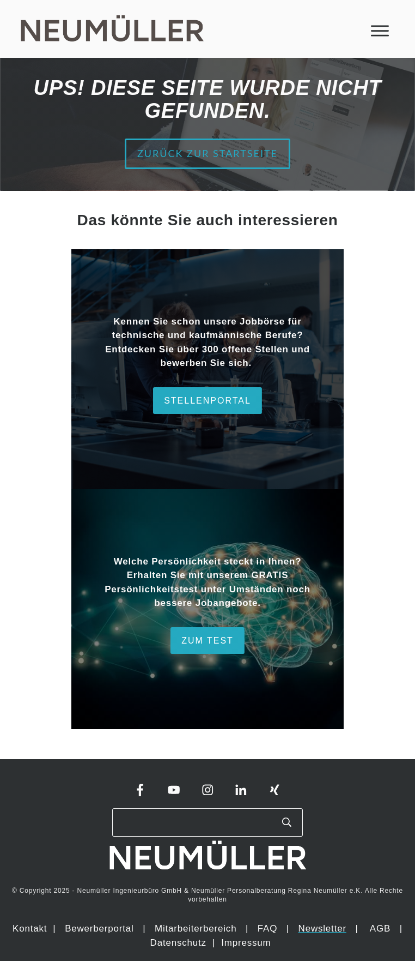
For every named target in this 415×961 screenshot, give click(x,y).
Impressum (246, 943)
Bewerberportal (99, 928)
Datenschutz (180, 943)
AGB (380, 928)
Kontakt (30, 928)
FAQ (267, 928)
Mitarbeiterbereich (197, 928)
